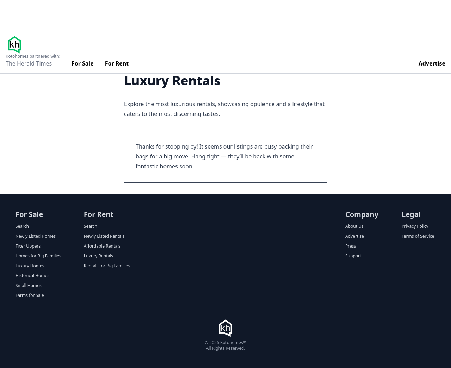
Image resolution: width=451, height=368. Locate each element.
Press (350, 246)
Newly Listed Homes (36, 236)
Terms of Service (418, 236)
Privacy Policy (415, 226)
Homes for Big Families (38, 256)
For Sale (83, 63)
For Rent (117, 63)
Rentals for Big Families (107, 266)
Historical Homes (32, 276)
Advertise (432, 63)
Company (361, 214)
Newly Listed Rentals (104, 236)
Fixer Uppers (28, 246)
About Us (354, 226)
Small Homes (29, 285)
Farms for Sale (30, 295)
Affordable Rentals (102, 246)
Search (22, 226)
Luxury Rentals (98, 256)
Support (353, 256)
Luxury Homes (30, 266)
